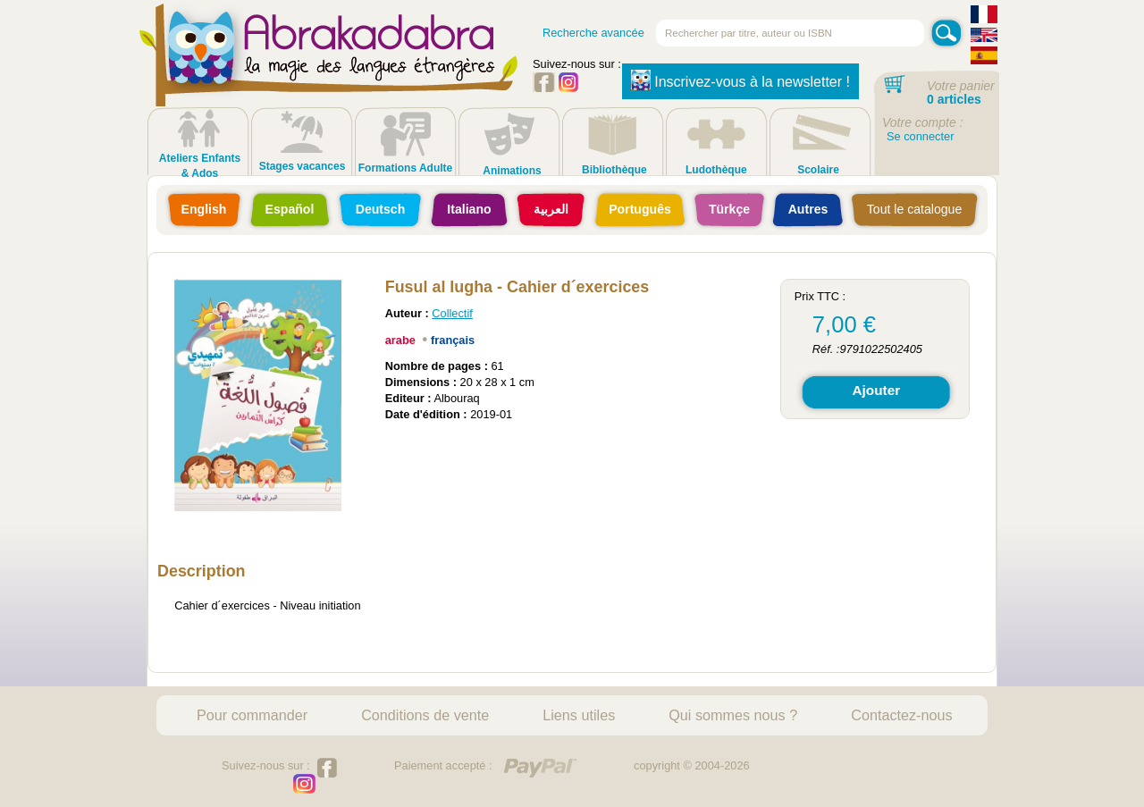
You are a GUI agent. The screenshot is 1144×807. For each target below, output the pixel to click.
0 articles (954, 99)
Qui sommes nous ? (733, 715)
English (204, 209)
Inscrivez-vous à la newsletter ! (740, 80)
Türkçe (729, 209)
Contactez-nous (901, 715)
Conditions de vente (425, 715)
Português (640, 209)
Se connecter (920, 136)
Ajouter (876, 390)
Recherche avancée (593, 32)
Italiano (469, 209)
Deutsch (381, 209)
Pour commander (252, 715)
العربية (551, 209)
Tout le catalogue (914, 209)
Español (290, 209)
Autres (808, 209)
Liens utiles (579, 715)
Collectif (452, 313)
